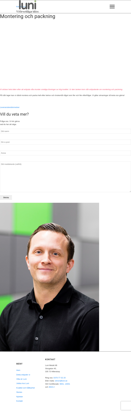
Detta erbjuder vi (23, 375)
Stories (19, 392)
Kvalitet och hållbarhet (25, 388)
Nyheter (19, 397)
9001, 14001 (65, 384)
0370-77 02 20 (60, 378)
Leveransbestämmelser (9, 107)
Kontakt (19, 401)
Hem (18, 370)
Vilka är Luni (21, 379)
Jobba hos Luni (22, 383)
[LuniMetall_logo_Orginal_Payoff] (27, 6)
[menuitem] (111, 6)
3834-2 (52, 387)
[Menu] (111, 6)
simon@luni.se (61, 381)
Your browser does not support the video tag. (65, 55)
